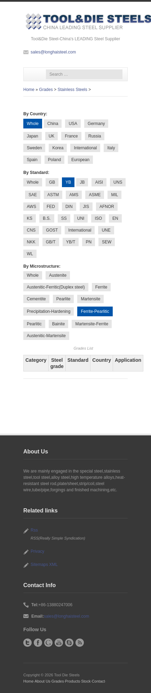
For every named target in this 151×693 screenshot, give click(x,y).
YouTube (59, 642)
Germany (96, 123)
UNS (117, 182)
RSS (80, 642)
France (71, 136)
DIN (69, 206)
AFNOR (107, 206)
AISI (99, 182)
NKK (31, 242)
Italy (111, 147)
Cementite (36, 299)
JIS (86, 206)
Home (28, 89)
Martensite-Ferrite (91, 324)
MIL (114, 194)
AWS (31, 206)
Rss (34, 530)
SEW (106, 242)
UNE (106, 230)
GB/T (51, 242)
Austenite (57, 275)
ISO (98, 218)
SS (64, 218)
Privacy (37, 551)
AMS (73, 194)
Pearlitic (34, 324)
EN (115, 218)
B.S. (47, 218)
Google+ (48, 642)
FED (51, 206)
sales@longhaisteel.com (53, 52)
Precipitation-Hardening (48, 311)
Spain (32, 159)
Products (72, 681)
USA (73, 123)
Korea (57, 147)
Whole (33, 182)
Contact (98, 681)
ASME (95, 194)
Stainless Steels (72, 89)
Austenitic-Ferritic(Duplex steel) (56, 287)
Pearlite (63, 299)
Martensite (90, 299)
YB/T (71, 242)
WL (30, 253)
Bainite (58, 324)
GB (52, 182)
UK (52, 136)
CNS (31, 230)
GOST (52, 230)
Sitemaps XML (44, 564)
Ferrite (101, 287)
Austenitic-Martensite (46, 335)
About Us (42, 681)
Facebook (38, 642)
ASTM (53, 194)
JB (82, 182)
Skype (69, 642)
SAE (33, 194)
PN (89, 242)
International (85, 147)
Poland (54, 159)
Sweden (34, 147)
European (80, 159)
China (52, 123)
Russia (94, 136)
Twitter (27, 642)
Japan (32, 136)
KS (29, 218)
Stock (85, 681)
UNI (81, 218)
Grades (46, 89)
